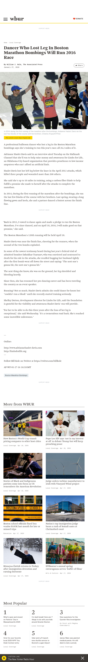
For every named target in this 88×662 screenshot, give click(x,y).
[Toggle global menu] (5, 19)
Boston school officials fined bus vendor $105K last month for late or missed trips (21, 526)
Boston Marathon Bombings (16, 375)
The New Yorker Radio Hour (21, 659)
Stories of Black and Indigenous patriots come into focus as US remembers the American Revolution (22, 484)
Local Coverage (15, 43)
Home (5, 43)
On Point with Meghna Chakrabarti (69, 624)
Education (7, 533)
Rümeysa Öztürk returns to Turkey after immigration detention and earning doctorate (21, 569)
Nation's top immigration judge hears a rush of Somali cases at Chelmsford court (62, 526)
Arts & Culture (52, 573)
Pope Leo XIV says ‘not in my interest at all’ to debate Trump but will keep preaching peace (65, 441)
